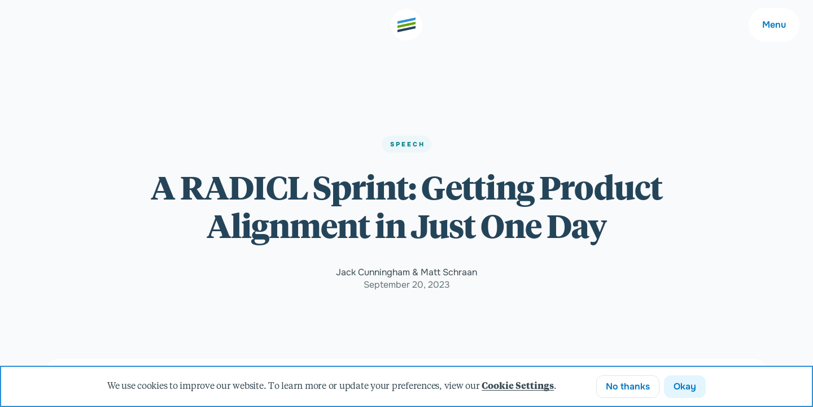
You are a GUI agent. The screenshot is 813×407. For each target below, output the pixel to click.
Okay (685, 386)
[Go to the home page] (406, 25)
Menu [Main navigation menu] (774, 25)
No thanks (628, 386)
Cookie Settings (518, 386)
